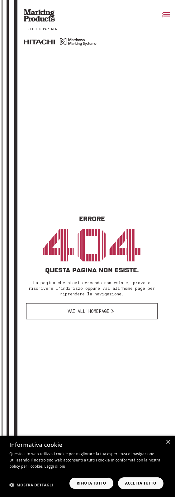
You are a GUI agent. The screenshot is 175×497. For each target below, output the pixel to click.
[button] (31, 485)
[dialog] (87, 466)
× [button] (168, 442)
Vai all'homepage (88, 311)
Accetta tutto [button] (140, 483)
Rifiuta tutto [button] (91, 483)
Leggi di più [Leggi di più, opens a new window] (55, 466)
